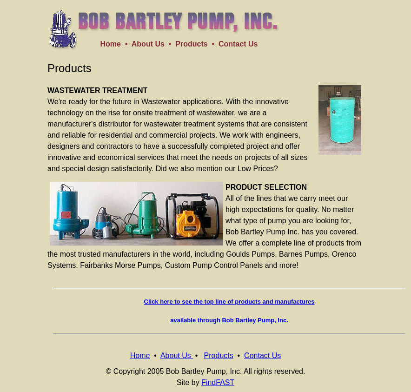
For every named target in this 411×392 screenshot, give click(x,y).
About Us (148, 44)
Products (191, 44)
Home (110, 44)
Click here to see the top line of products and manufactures (229, 301)
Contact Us (238, 44)
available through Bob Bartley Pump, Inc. (229, 320)
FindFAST (217, 382)
